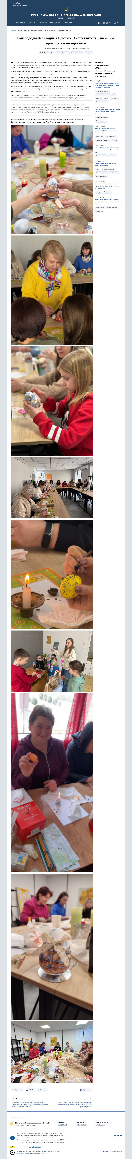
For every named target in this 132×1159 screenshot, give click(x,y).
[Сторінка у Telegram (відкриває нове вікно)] (109, 23)
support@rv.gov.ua (35, 1147)
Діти (114, 95)
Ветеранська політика (102, 91)
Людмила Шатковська (63, 53)
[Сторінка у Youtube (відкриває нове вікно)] (107, 23)
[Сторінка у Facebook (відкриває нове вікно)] (104, 23)
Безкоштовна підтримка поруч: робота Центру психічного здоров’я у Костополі (108, 112)
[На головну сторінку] (66, 12)
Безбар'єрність (44, 53)
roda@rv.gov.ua (100, 1125)
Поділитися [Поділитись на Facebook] (18, 1090)
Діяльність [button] (32, 23)
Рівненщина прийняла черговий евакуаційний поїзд (105, 164)
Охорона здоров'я (101, 121)
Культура (98, 192)
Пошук (119, 23)
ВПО (52, 53)
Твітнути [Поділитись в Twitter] (43, 1090)
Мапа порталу (16, 1118)
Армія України (100, 207)
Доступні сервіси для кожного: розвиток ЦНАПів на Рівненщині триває (106, 131)
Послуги (114, 140)
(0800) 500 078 (81, 1125)
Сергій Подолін (115, 98)
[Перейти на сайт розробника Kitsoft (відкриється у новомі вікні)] (106, 1151)
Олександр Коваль (101, 156)
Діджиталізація (111, 136)
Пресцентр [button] (68, 23)
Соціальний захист (101, 102)
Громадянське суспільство (103, 95)
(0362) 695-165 (62, 1125)
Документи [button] (43, 23)
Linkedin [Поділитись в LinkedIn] (31, 1090)
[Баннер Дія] (99, 23)
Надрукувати (87, 1090)
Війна (97, 169)
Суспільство (88, 53)
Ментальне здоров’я (76, 53)
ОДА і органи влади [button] (18, 23)
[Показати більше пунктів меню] (82, 22)
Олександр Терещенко (102, 140)
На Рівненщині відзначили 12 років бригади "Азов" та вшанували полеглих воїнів (108, 202)
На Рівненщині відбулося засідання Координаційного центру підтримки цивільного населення (107, 85)
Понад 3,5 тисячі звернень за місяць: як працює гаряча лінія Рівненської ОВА (107, 150)
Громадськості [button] (55, 23)
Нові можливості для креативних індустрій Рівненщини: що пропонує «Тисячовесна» (107, 186)
